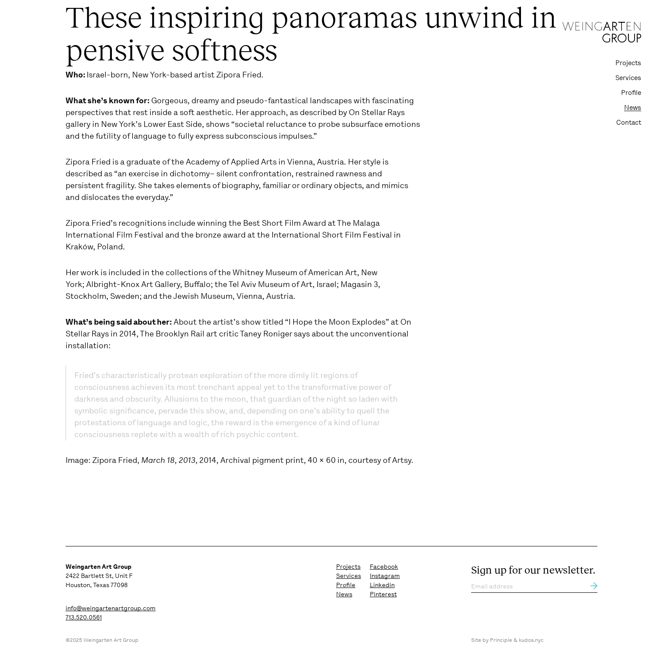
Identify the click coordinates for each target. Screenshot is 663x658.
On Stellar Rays (377, 112)
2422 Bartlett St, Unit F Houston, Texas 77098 (99, 576)
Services (628, 78)
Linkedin (382, 585)
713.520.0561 (84, 617)
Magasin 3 (359, 284)
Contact (628, 122)
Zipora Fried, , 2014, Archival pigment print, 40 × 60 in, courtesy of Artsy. (252, 460)
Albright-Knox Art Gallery (133, 284)
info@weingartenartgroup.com (111, 608)
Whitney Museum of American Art (295, 272)
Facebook (384, 566)
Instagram (385, 576)
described (318, 112)
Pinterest (383, 594)
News (632, 107)
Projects (628, 63)
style (372, 162)
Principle (501, 640)
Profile (631, 92)
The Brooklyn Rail (172, 334)
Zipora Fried (238, 75)
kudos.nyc (531, 640)
